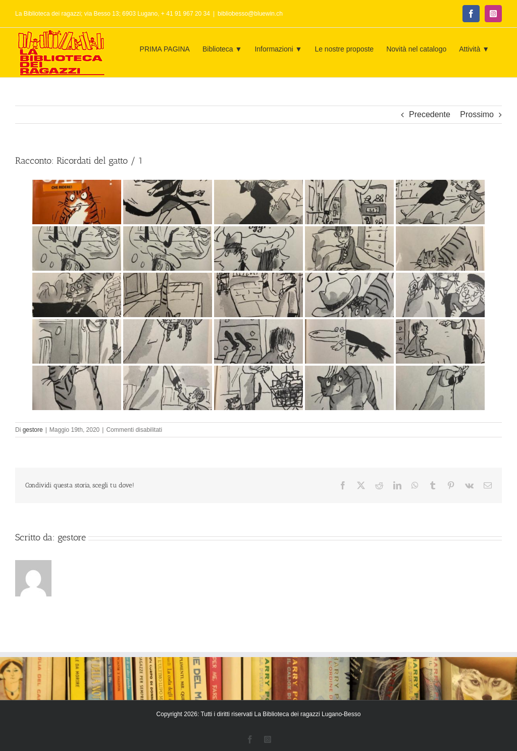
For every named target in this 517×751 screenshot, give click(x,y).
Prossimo (477, 114)
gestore (33, 429)
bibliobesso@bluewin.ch (250, 13)
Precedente (429, 114)
